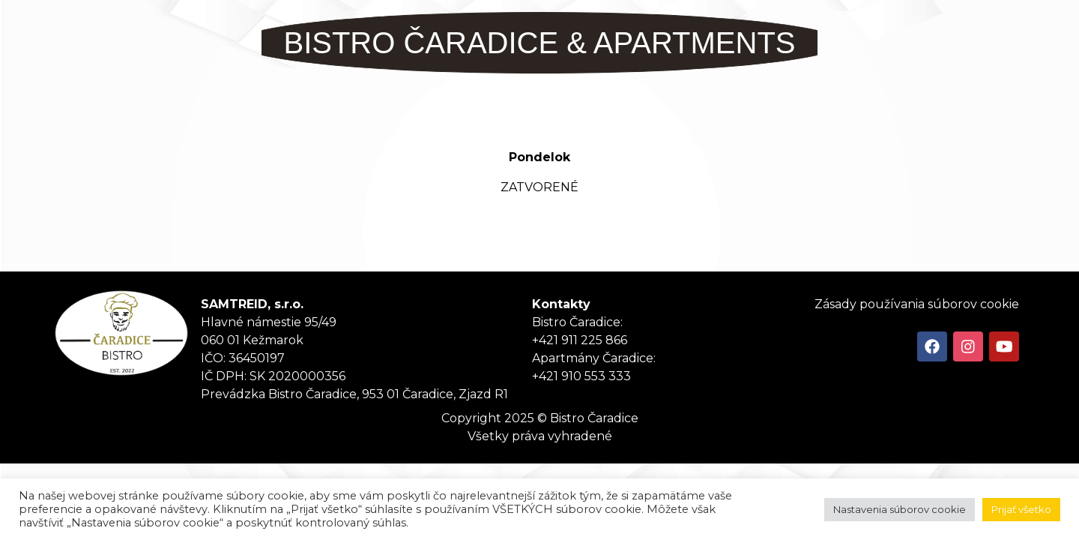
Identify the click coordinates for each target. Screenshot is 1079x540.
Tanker (121, 333)
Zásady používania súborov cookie (916, 304)
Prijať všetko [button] (1021, 509)
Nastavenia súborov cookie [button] (899, 509)
